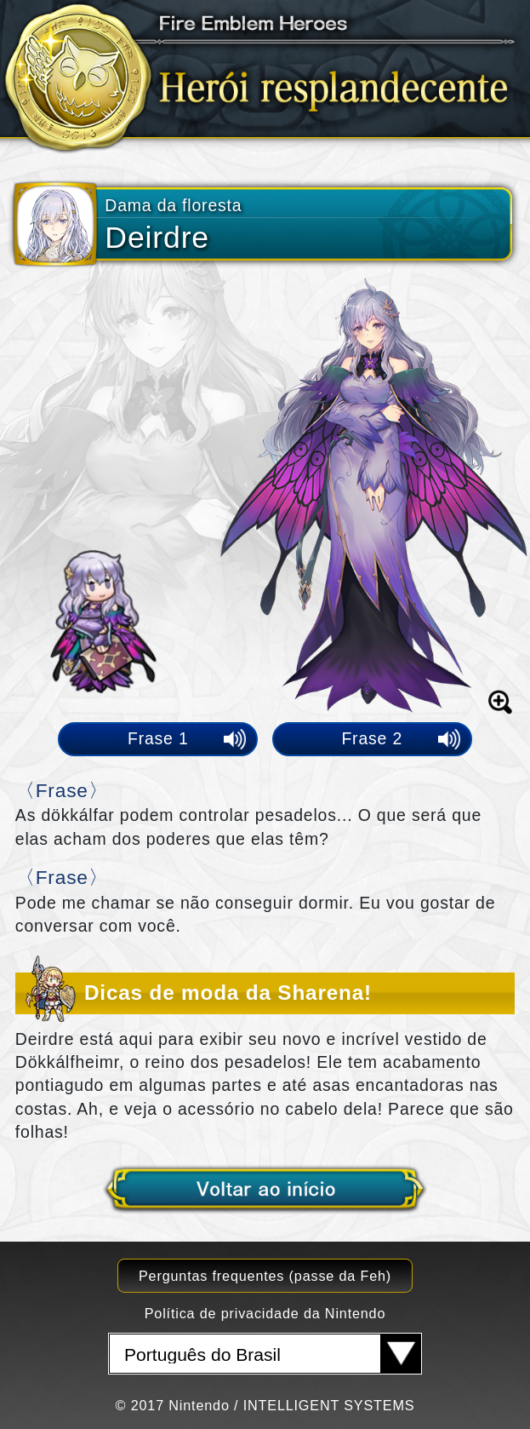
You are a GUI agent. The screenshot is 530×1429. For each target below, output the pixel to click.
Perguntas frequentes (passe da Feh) (265, 1275)
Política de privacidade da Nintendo (265, 1313)
